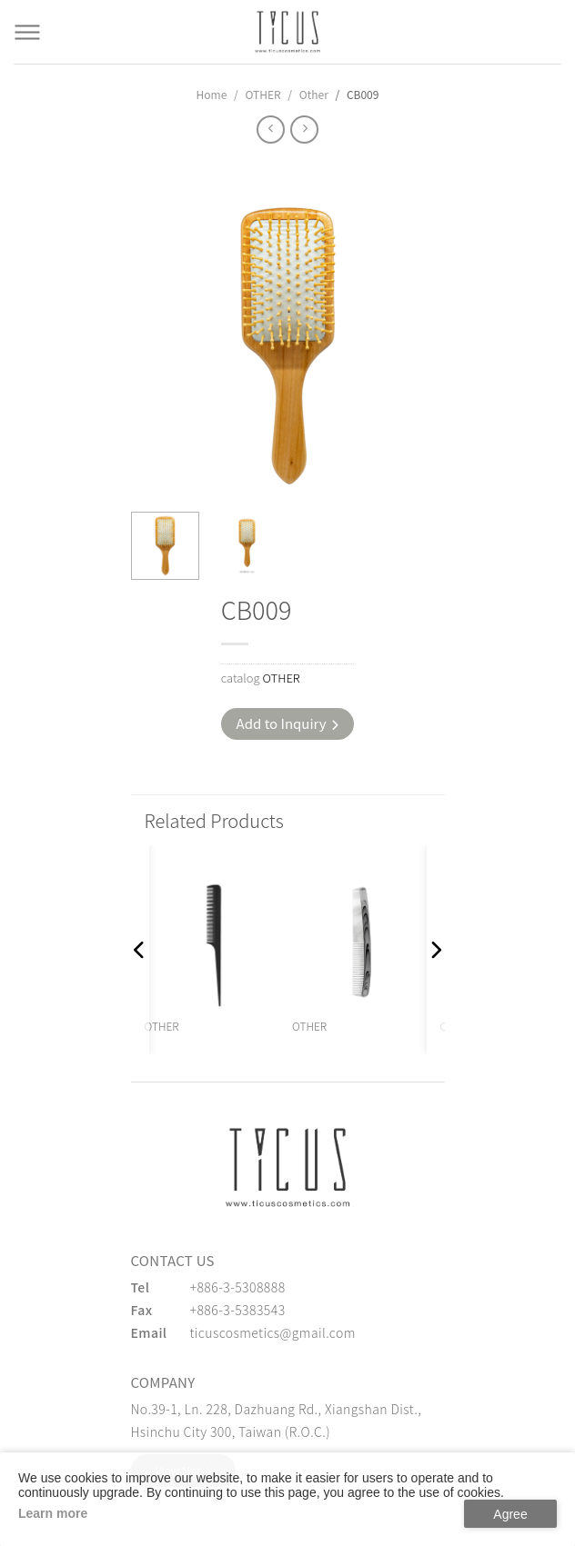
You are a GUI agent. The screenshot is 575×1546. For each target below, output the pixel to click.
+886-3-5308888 (238, 1287)
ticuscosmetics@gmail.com (273, 1332)
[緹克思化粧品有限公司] (287, 1167)
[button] (140, 949)
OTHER (262, 94)
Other (313, 94)
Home (212, 94)
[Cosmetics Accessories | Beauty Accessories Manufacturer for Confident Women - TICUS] (287, 32)
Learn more (52, 1513)
